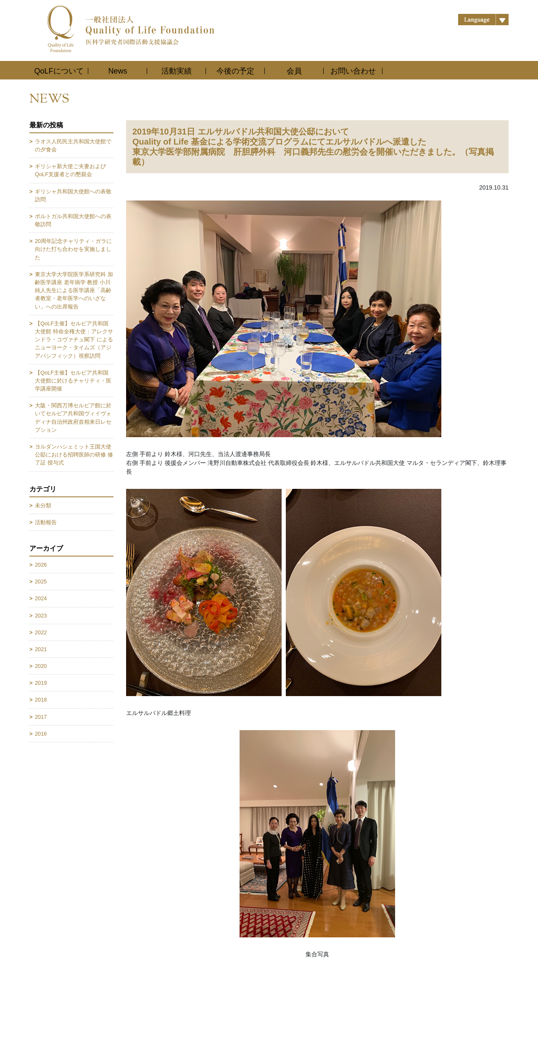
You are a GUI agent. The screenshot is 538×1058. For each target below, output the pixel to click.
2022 (41, 632)
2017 (41, 717)
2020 (41, 666)
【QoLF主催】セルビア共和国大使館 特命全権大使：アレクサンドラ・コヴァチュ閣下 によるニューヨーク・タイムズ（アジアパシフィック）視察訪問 (74, 339)
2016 (41, 734)
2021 (41, 649)
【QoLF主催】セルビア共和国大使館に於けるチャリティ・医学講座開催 (73, 380)
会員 (294, 71)
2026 (41, 565)
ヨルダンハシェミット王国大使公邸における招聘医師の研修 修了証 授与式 (74, 454)
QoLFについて (58, 71)
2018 (41, 700)
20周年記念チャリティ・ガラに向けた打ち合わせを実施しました (73, 249)
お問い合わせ (353, 71)
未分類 (43, 505)
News (117, 71)
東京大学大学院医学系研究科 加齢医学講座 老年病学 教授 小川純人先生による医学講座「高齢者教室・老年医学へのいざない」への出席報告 (74, 290)
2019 (41, 683)
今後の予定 (235, 71)
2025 (41, 581)
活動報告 (46, 522)
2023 (41, 615)
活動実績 (176, 71)
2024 (41, 598)
